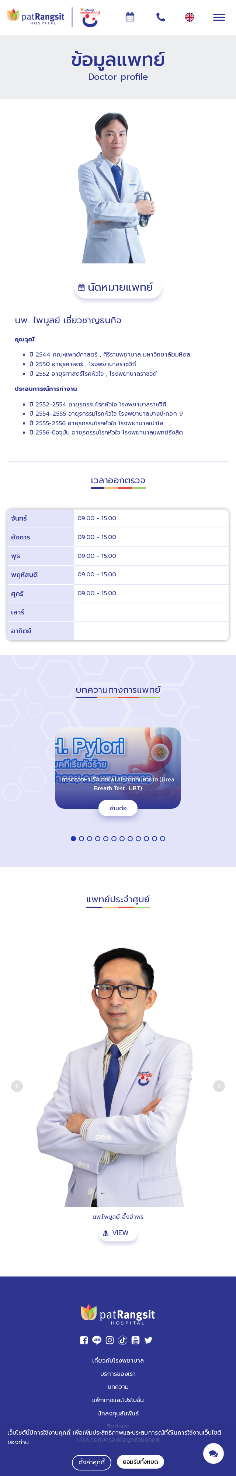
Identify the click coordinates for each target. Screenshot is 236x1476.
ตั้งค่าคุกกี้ (92, 1462)
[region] (118, 781)
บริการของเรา (118, 1374)
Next (219, 1086)
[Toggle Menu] (219, 17)
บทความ (118, 1387)
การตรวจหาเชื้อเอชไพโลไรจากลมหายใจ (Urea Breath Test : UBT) (118, 783)
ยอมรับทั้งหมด (140, 1461)
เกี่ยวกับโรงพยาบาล (118, 1360)
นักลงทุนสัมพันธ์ (118, 1413)
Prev (17, 1086)
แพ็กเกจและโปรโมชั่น (118, 1400)
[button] (118, 287)
